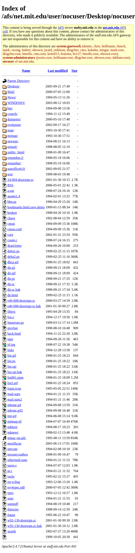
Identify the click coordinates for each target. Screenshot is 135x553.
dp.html (12, 295)
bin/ (10, 108)
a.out (10, 191)
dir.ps (11, 278)
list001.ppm (15, 377)
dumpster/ (14, 119)
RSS (10, 185)
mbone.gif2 (15, 410)
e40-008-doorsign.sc (21, 300)
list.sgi (11, 366)
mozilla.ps (14, 443)
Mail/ (11, 92)
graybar (12, 328)
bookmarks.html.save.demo (26, 207)
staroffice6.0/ (16, 169)
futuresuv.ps (15, 322)
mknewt (12, 432)
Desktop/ (13, 86)
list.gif (11, 355)
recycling (13, 482)
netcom (12, 449)
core (10, 234)
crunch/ (12, 114)
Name (26, 70)
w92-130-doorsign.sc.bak (24, 526)
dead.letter (14, 245)
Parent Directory (18, 81)
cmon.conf (14, 229)
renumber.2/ (15, 158)
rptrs (10, 493)
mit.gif (11, 416)
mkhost (12, 427)
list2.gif (12, 383)
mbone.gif (14, 405)
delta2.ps (13, 256)
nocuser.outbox (17, 454)
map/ (10, 130)
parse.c (12, 465)
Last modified (58, 70)
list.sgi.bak (14, 372)
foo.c (10, 317)
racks (11, 476)
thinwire (13, 509)
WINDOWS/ (16, 103)
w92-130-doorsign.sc (21, 520)
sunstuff (12, 504)
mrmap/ (12, 136)
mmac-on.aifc (16, 438)
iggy (10, 339)
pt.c (9, 471)
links (10, 350)
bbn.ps (11, 201)
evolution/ (14, 125)
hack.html (14, 333)
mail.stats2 (14, 399)
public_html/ (16, 152)
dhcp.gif (13, 262)
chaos (11, 218)
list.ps (11, 361)
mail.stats (13, 394)
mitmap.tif (14, 421)
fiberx (11, 311)
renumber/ (14, 163)
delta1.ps (13, 251)
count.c (12, 240)
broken (12, 212)
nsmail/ (12, 147)
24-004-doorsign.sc (20, 180)
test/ (10, 174)
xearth (11, 531)
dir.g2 (11, 267)
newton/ (12, 141)
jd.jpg (11, 344)
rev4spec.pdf (16, 487)
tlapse (11, 515)
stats (10, 498)
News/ (11, 97)
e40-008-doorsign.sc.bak (24, 306)
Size (75, 70)
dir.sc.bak (13, 289)
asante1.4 (13, 196)
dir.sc (11, 284)
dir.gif (11, 273)
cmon (11, 223)
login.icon (14, 388)
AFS (61, 27)
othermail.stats (17, 460)
